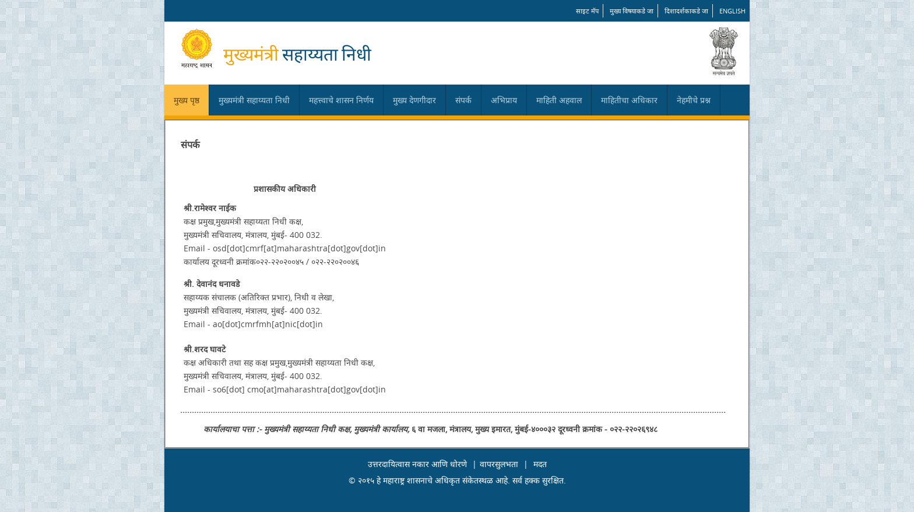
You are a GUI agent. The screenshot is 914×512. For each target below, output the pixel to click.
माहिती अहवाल (559, 100)
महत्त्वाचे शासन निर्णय (341, 100)
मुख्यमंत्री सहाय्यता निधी (254, 100)
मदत (540, 463)
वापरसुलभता (499, 463)
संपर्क (463, 100)
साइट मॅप (587, 10)
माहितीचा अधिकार (629, 100)
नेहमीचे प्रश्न (694, 100)
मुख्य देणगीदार (414, 100)
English (732, 10)
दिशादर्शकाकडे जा (686, 10)
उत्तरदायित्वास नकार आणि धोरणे (417, 463)
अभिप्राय (504, 100)
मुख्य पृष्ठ (186, 100)
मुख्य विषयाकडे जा (631, 10)
